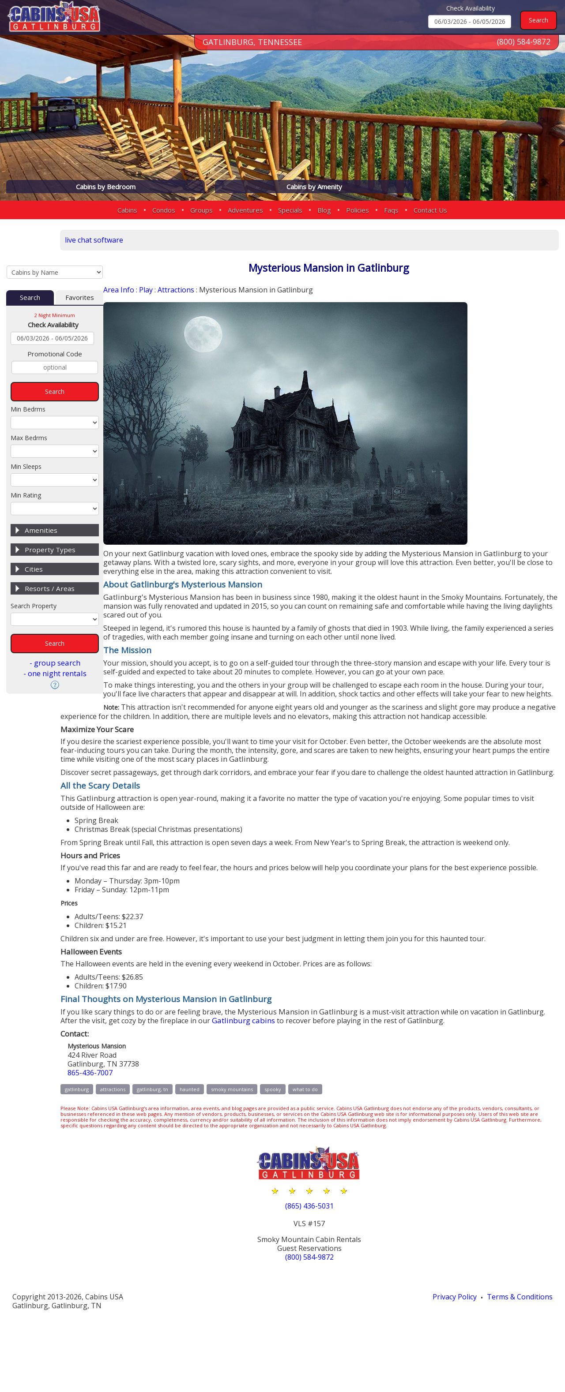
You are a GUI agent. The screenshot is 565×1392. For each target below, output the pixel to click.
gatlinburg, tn (202, 1141)
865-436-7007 (142, 1125)
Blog (324, 210)
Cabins (127, 210)
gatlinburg (127, 1141)
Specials (290, 210)
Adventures (245, 210)
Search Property (33, 575)
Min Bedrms (28, 378)
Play (155, 290)
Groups (201, 210)
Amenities (41, 499)
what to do (355, 1141)
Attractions (187, 290)
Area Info (127, 290)
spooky (323, 1141)
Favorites (79, 266)
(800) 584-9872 (523, 48)
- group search (55, 632)
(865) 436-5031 (334, 1266)
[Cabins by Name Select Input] (55, 239)
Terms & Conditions (518, 1357)
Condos (163, 210)
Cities (34, 538)
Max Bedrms (29, 407)
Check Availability (470, 8)
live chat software (145, 239)
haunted (240, 1141)
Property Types (50, 518)
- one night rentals (55, 642)
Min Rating (26, 464)
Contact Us (430, 210)
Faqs (391, 210)
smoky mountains (282, 1141)
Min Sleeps (26, 435)
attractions (163, 1141)
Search (30, 266)
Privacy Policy (449, 1357)
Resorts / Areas (50, 557)
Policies (357, 210)
